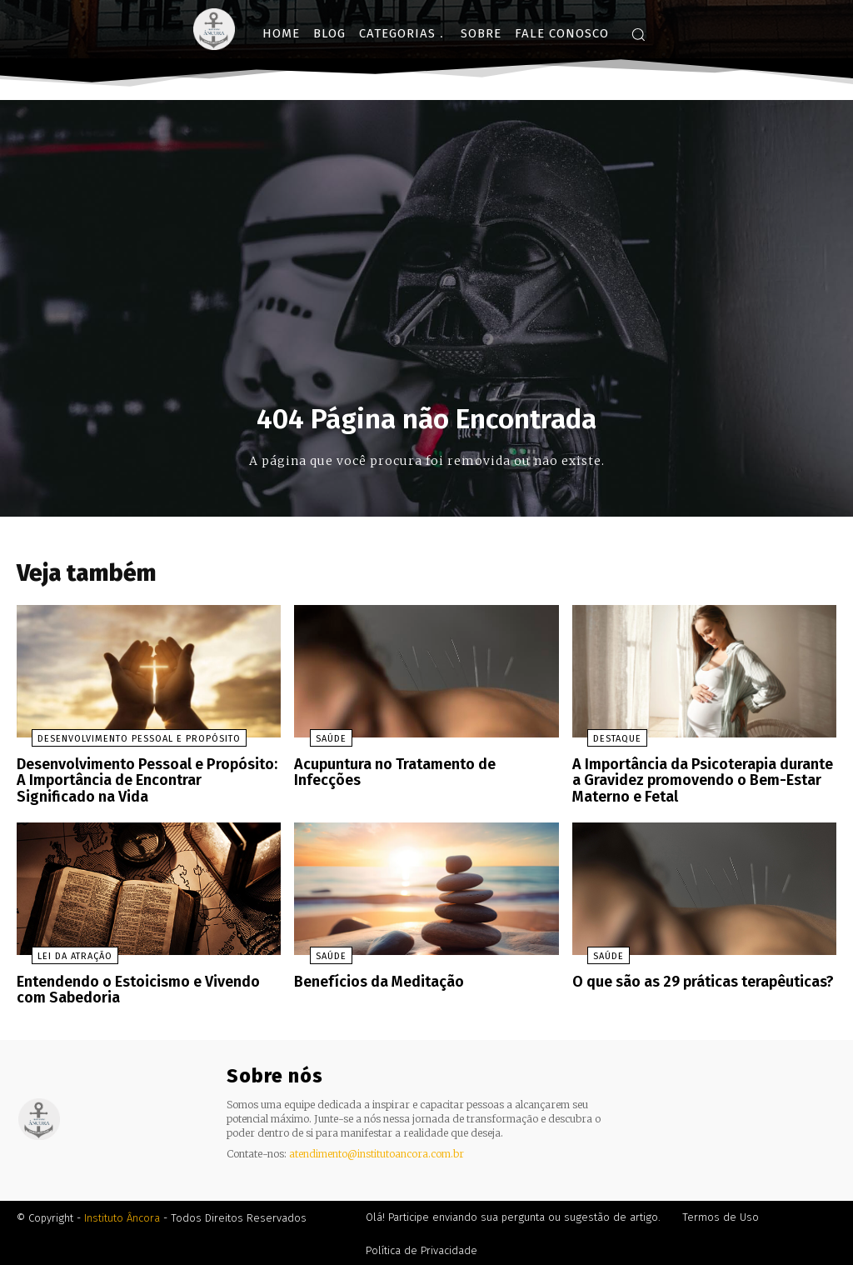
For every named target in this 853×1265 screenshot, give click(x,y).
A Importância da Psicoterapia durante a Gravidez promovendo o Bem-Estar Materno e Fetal (699, 784)
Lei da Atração (59, 956)
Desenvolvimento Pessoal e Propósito (124, 744)
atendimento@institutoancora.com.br (376, 1150)
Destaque (602, 744)
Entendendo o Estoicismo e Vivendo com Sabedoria (146, 988)
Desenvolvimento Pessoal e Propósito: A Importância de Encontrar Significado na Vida (147, 784)
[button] (638, 34)
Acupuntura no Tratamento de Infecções (420, 770)
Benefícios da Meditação (373, 981)
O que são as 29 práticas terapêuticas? (696, 981)
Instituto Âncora (122, 1215)
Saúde (315, 744)
